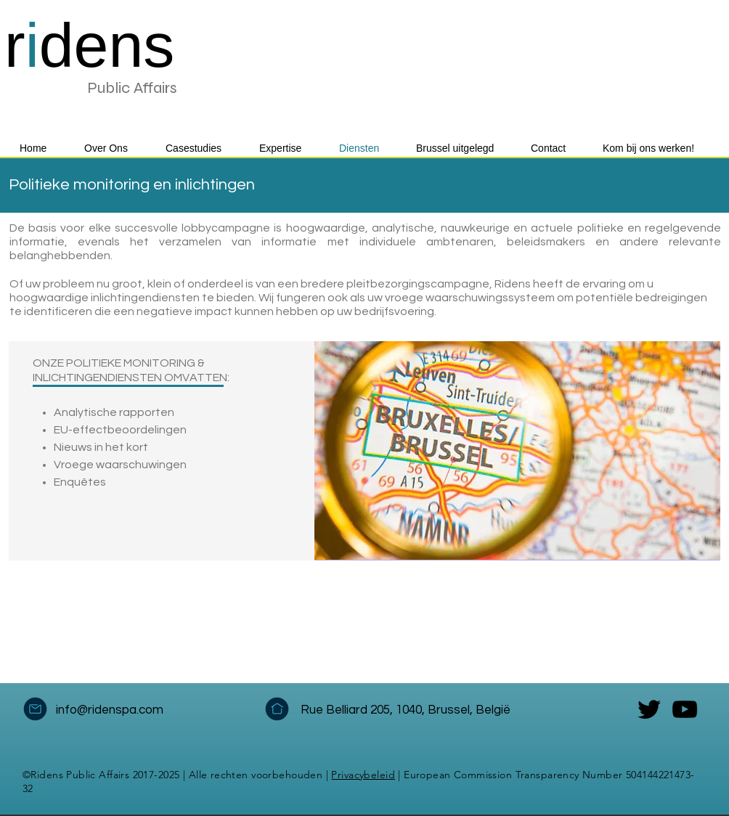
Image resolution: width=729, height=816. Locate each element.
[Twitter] (649, 709)
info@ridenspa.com (109, 710)
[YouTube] (684, 709)
